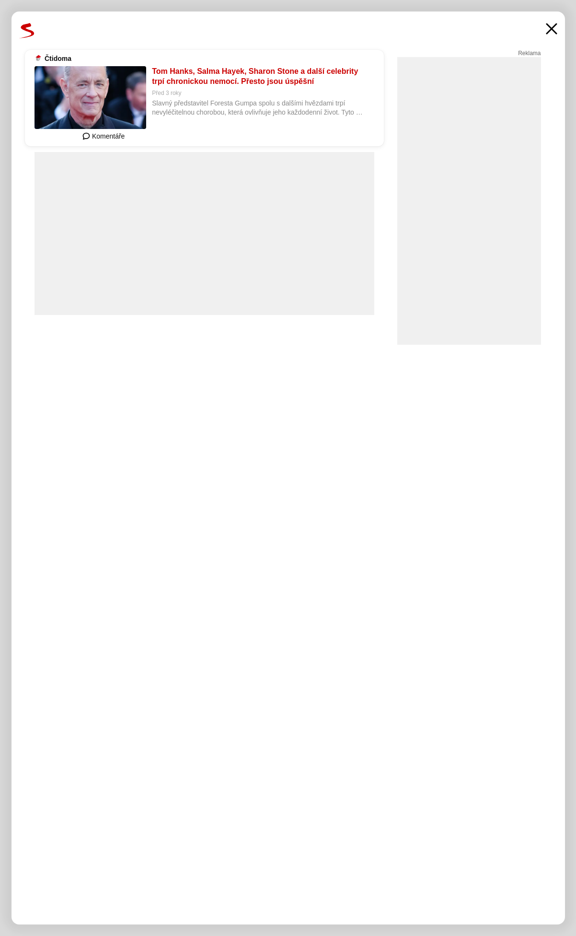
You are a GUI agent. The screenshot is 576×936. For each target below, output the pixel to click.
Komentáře (103, 136)
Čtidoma (58, 58)
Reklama (529, 53)
